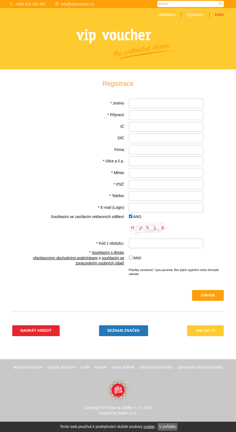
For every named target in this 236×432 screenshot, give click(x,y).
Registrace (194, 14)
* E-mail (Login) (111, 207)
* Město (117, 173)
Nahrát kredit (36, 330)
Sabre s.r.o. (127, 413)
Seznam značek (123, 330)
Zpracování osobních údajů (200, 367)
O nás (85, 367)
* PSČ (119, 184)
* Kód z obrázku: (110, 243)
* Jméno (117, 103)
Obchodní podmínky (156, 367)
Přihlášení (167, 14)
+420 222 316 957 (27, 4)
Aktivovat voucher (28, 367)
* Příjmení (115, 115)
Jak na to (205, 330)
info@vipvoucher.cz (74, 4)
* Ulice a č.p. (113, 161)
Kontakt (101, 367)
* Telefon (116, 196)
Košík (219, 14)
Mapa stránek (123, 367)
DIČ (120, 138)
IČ (122, 126)
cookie (148, 426)
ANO (137, 217)
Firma (119, 149)
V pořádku (167, 426)
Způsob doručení (61, 367)
